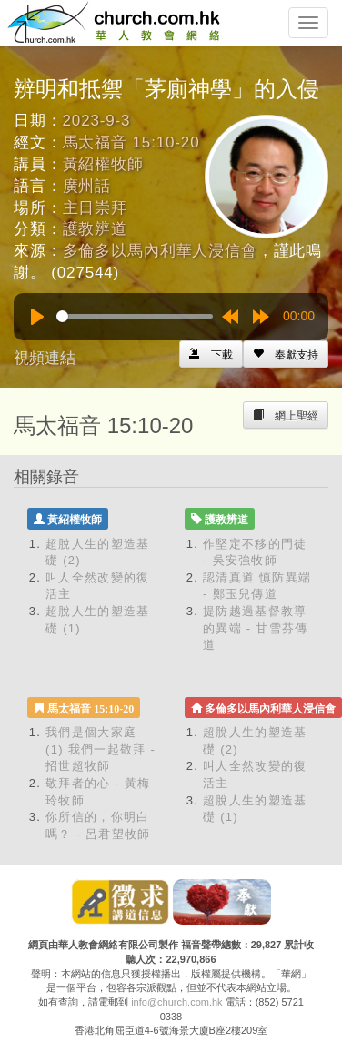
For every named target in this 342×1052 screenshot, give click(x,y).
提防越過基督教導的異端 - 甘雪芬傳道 (255, 628)
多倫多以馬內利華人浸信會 (160, 250)
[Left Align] (285, 354)
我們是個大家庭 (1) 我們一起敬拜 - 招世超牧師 (100, 749)
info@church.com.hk (176, 1001)
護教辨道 (95, 229)
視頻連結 (44, 358)
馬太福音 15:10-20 (131, 142)
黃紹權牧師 (103, 164)
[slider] (134, 316)
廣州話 (87, 186)
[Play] (37, 316)
